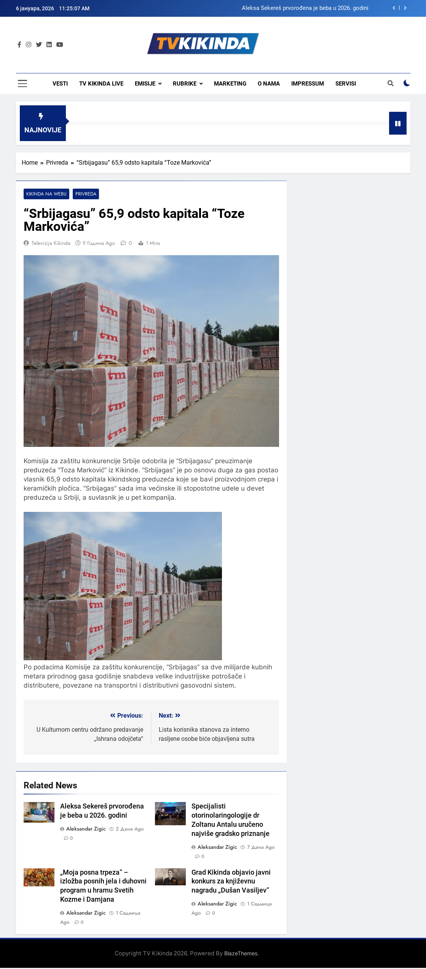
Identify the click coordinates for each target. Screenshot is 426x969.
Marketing (230, 83)
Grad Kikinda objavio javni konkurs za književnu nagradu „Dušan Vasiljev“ (231, 881)
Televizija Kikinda (51, 243)
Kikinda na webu (45, 194)
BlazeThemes (240, 953)
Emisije (145, 83)
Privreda (84, 194)
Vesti (60, 83)
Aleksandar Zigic (86, 828)
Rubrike (184, 83)
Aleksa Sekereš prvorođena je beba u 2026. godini (305, 8)
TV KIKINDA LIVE (101, 83)
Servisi (345, 83)
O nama (269, 83)
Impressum (307, 83)
